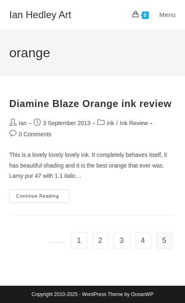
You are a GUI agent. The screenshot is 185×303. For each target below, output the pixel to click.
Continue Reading (42, 198)
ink (110, 123)
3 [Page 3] (122, 240)
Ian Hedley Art (40, 14)
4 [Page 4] (143, 240)
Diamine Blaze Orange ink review (90, 103)
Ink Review (134, 123)
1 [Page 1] (79, 240)
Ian (23, 123)
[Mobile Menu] (163, 14)
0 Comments (35, 134)
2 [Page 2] (100, 240)
